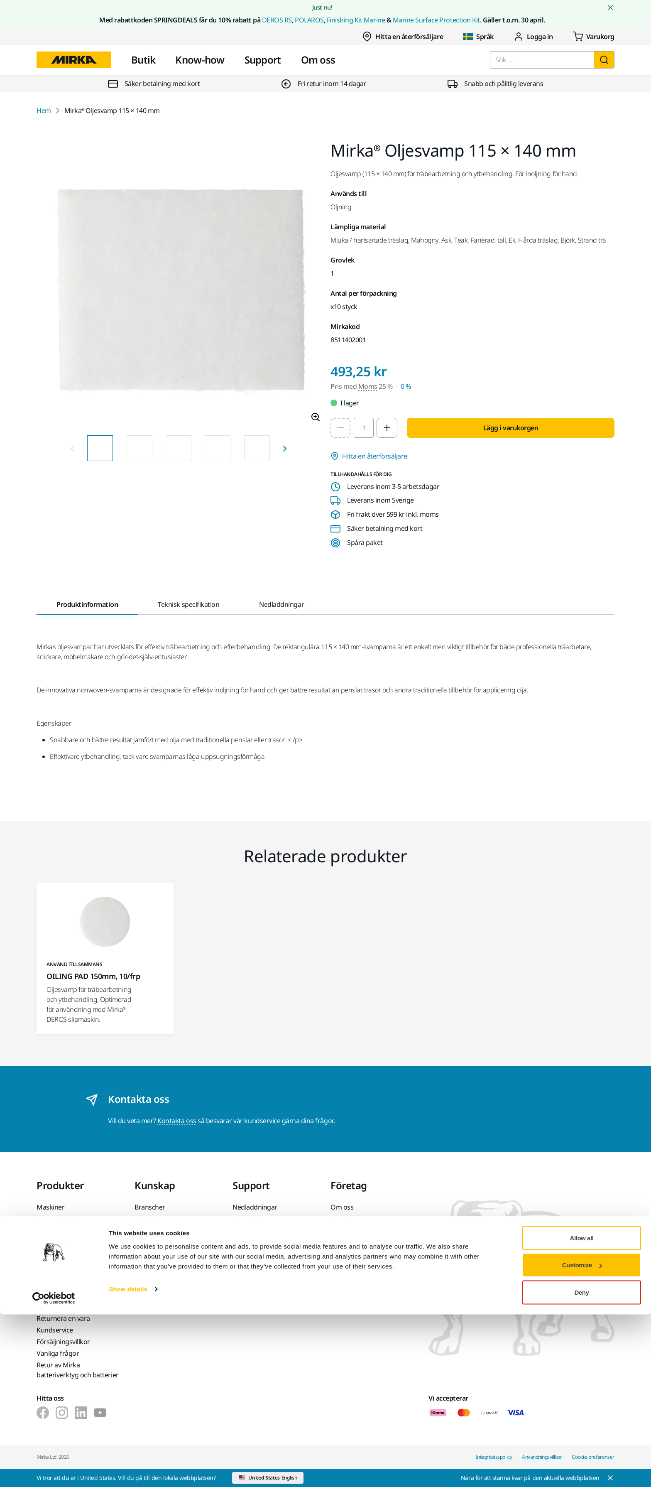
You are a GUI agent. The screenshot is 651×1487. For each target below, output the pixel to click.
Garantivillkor (252, 1218)
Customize (582, 1437)
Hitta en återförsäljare (402, 37)
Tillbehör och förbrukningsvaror (64, 1246)
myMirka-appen (256, 1253)
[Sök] (604, 60)
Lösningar (149, 1230)
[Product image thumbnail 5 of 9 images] (257, 448)
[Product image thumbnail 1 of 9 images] (100, 448)
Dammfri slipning (62, 1218)
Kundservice (250, 1230)
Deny (582, 1464)
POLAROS (309, 20)
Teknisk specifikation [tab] (188, 604)
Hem (44, 110)
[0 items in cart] (593, 37)
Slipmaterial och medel (70, 1230)
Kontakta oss (176, 1120)
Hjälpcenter (249, 1242)
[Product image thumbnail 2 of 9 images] (139, 448)
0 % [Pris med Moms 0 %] (406, 386)
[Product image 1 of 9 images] (179, 285)
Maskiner (50, 1207)
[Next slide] (285, 448)
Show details (128, 1461)
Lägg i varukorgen (510, 427)
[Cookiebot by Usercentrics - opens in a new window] (53, 1471)
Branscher (150, 1207)
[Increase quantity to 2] (387, 427)
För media (345, 1253)
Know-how (199, 59)
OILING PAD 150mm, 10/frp (93, 976)
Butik (143, 59)
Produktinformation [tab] (87, 604)
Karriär (340, 1242)
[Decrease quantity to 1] (340, 428)
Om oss (318, 59)
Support (263, 59)
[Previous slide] (72, 448)
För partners (348, 1265)
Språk (478, 36)
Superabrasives (59, 1263)
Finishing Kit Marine (356, 20)
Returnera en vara (63, 1318)
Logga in (533, 37)
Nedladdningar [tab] (281, 604)
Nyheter (342, 1230)
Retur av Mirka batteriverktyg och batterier (78, 1369)
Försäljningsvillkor (63, 1341)
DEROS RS (277, 20)
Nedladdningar (254, 1207)
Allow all (582, 1410)
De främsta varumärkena (74, 1275)
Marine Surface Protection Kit (436, 20)
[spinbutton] (364, 428)
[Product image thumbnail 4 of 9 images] (217, 448)
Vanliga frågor (58, 1353)
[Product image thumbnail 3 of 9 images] (178, 448)
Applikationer (154, 1218)
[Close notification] (610, 7)
